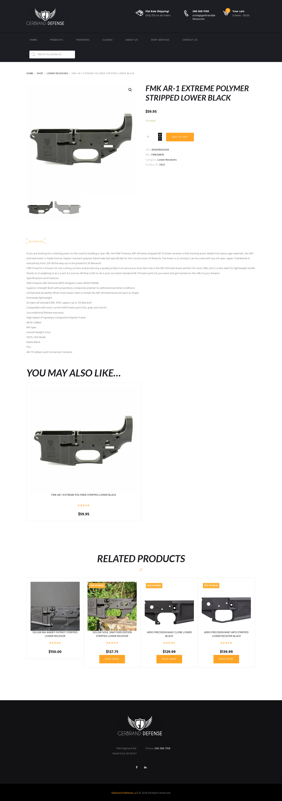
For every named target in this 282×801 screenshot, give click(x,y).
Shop (40, 73)
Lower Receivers (57, 73)
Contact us (190, 40)
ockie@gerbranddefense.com (204, 17)
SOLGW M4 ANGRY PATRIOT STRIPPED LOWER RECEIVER (55, 634)
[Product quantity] (154, 137)
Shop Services (160, 40)
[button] (130, 89)
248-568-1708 (201, 11)
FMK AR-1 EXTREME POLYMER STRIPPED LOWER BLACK (83, 495)
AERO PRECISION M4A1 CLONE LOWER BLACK (169, 634)
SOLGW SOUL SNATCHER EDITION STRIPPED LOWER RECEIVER (112, 634)
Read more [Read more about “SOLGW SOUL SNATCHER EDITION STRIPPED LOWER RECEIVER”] (112, 659)
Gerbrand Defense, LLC (124, 793)
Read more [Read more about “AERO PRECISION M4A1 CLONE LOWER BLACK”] (169, 659)
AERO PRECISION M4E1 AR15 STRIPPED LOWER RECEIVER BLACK (226, 634)
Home (33, 40)
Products (56, 40)
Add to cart (180, 137)
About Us (132, 40)
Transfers (82, 40)
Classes (107, 40)
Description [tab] (36, 242)
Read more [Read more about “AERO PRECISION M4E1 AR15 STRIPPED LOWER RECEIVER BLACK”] (226, 659)
